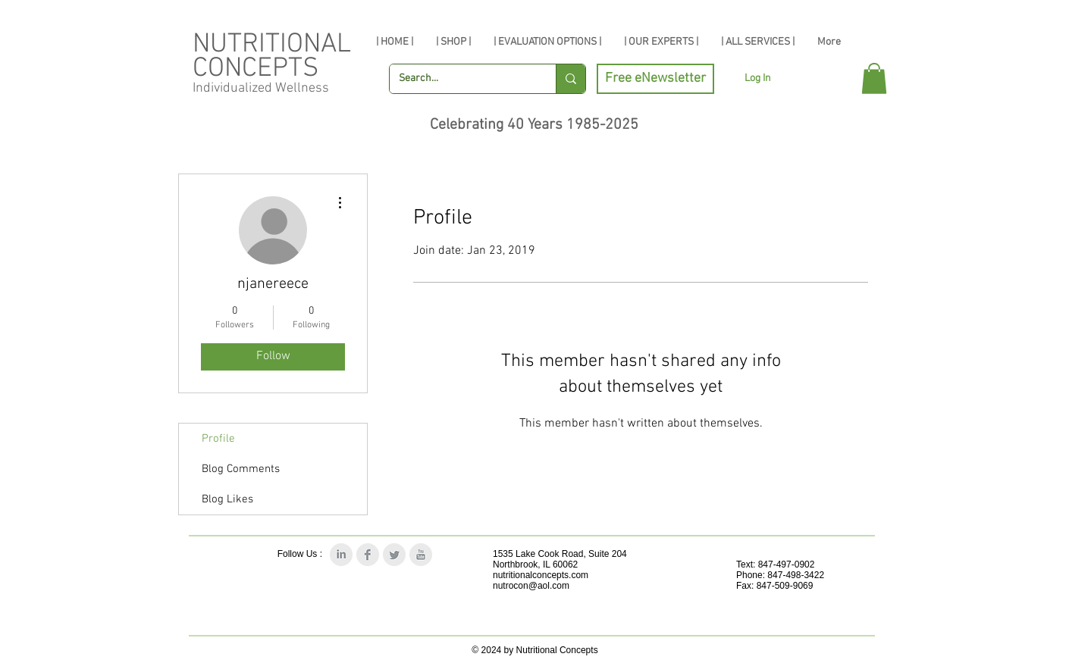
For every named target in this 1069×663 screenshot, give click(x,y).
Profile (218, 439)
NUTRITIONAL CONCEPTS (272, 57)
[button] (874, 78)
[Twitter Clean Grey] (394, 554)
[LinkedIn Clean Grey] (341, 554)
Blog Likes (227, 499)
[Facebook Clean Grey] (367, 554)
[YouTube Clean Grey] (420, 554)
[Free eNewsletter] (655, 79)
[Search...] (461, 78)
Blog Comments (241, 469)
